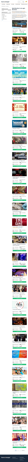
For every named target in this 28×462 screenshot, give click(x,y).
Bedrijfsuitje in (3, 6)
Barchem (7, 6)
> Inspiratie (21, 459)
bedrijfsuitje (18, 14)
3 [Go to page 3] (18, 450)
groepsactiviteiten (19, 16)
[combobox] (20, 2)
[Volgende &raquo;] (23, 450)
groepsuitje (23, 11)
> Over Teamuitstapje (22, 458)
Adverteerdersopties (15, 458)
